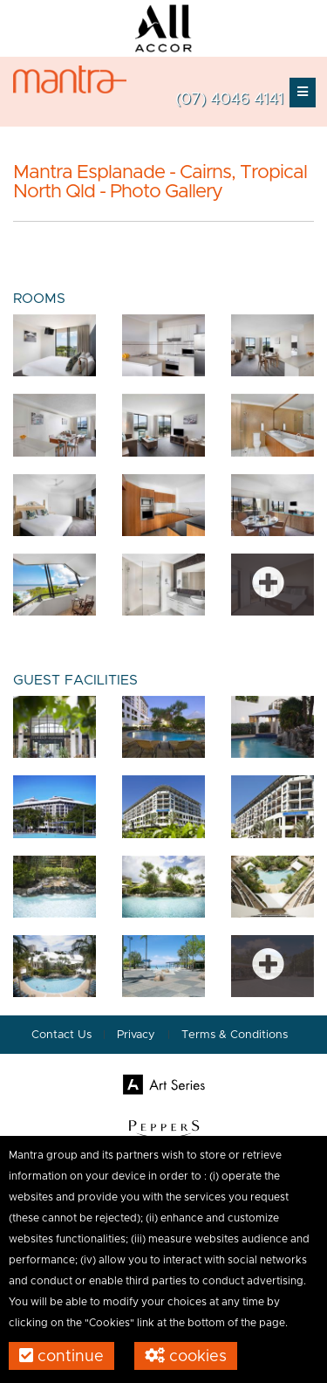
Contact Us (61, 1035)
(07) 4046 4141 (229, 99)
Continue (61, 1356)
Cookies (186, 1356)
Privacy (138, 1035)
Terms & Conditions (234, 1035)
